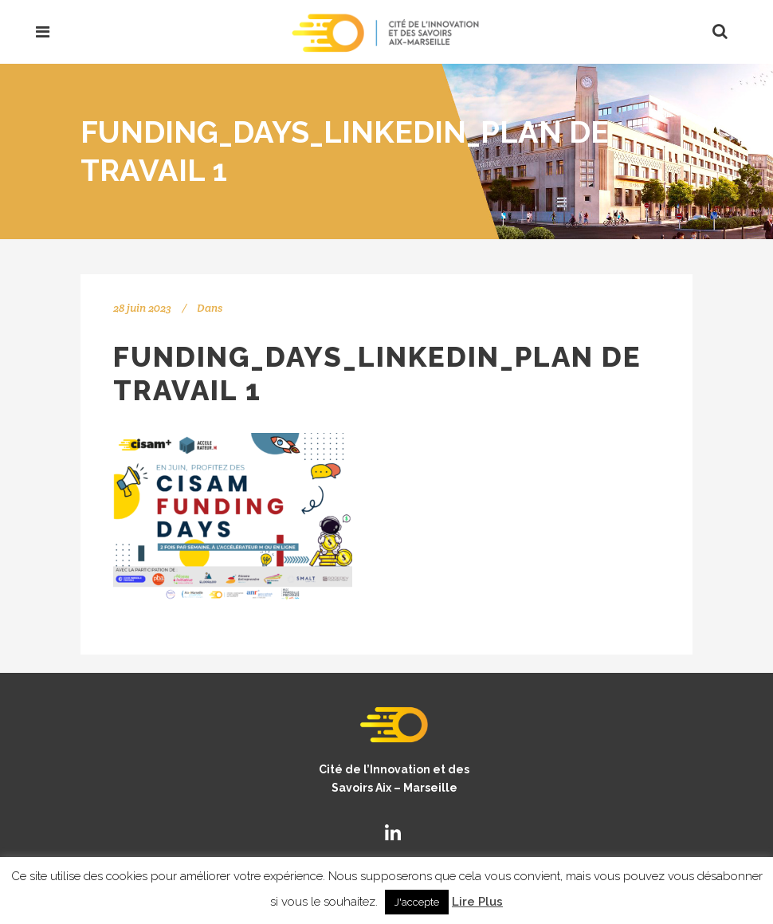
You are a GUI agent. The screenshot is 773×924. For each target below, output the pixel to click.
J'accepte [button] (416, 902)
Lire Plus (477, 902)
